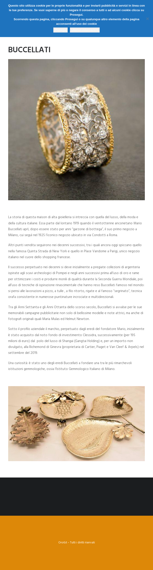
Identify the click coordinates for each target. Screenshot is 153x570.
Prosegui (60, 30)
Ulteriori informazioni (84, 30)
